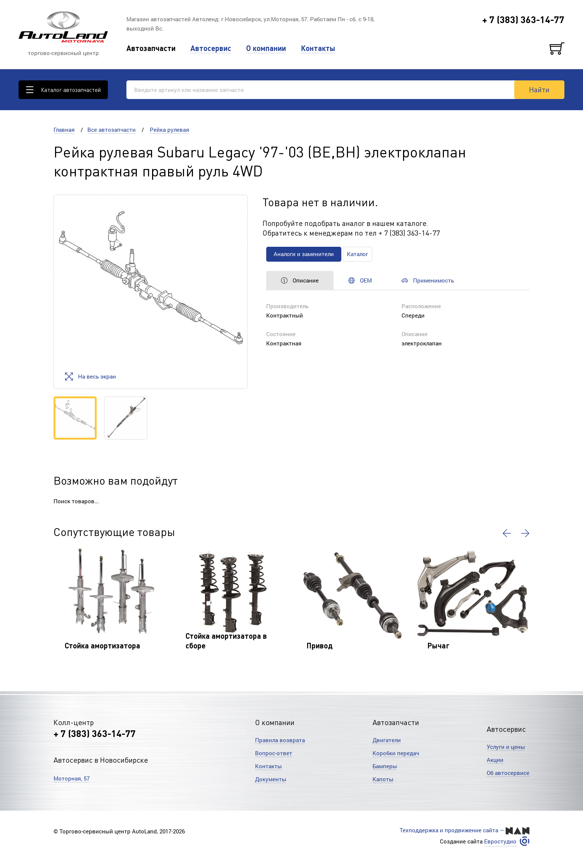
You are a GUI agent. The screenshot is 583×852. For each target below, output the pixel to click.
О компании (266, 48)
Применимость (428, 280)
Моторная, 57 (72, 778)
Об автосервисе (508, 772)
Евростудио (500, 841)
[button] (507, 533)
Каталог (357, 254)
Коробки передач (396, 753)
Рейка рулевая (169, 129)
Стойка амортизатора (102, 645)
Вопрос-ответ (273, 753)
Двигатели (387, 740)
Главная (64, 129)
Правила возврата (280, 740)
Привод (319, 645)
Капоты (383, 779)
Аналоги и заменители (304, 254)
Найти (539, 89)
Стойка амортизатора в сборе (226, 640)
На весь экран (90, 376)
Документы (270, 779)
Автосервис (210, 48)
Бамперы (385, 766)
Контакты (318, 48)
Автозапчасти (150, 48)
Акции (495, 759)
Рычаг (438, 645)
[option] (150, 292)
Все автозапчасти (111, 129)
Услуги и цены (506, 746)
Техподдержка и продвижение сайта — (464, 830)
